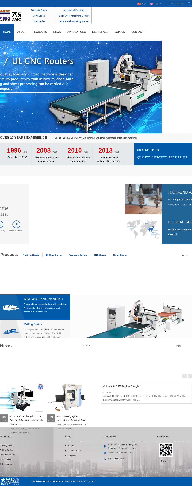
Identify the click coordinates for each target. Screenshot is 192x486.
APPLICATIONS (76, 32)
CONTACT (137, 32)
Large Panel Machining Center (74, 21)
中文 (144, 4)
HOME (7, 32)
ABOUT (21, 32)
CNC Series (39, 16)
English (158, 4)
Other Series (39, 21)
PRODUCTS (39, 32)
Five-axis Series (39, 10)
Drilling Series (54, 255)
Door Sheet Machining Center (73, 16)
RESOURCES (100, 32)
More (184, 255)
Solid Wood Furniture (73, 10)
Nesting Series (31, 255)
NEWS (57, 32)
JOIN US (120, 32)
